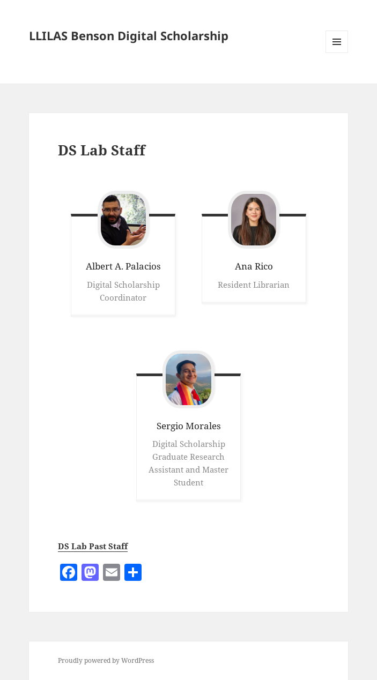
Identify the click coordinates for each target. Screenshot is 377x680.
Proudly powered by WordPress (106, 660)
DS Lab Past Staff (93, 546)
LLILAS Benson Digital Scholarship (128, 35)
